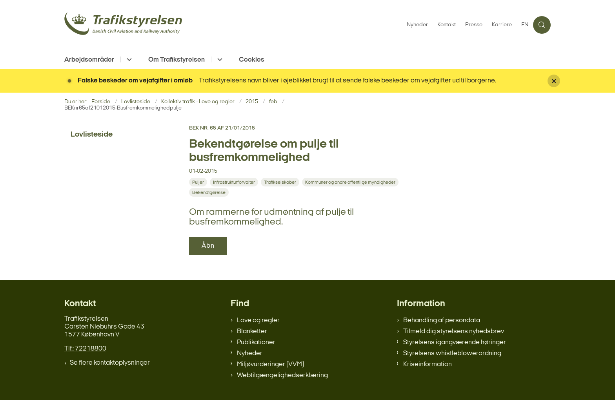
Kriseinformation (427, 364)
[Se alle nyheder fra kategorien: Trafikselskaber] (281, 182)
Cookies (251, 60)
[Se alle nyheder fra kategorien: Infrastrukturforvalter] (235, 182)
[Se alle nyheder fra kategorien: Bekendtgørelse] (209, 192)
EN (524, 25)
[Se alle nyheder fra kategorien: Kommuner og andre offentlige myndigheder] (351, 182)
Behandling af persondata (441, 320)
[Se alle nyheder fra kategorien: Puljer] (199, 182)
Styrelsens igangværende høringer (454, 342)
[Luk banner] (578, 81)
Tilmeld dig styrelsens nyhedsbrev (453, 331)
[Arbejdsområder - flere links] (128, 59)
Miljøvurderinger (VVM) (270, 364)
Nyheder (249, 353)
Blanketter (252, 331)
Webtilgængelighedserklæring (282, 375)
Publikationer (256, 342)
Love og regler (258, 320)
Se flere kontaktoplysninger (110, 363)
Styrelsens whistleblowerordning (452, 353)
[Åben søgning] (542, 25)
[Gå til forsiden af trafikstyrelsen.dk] (233, 25)
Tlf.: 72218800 (85, 348)
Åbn (208, 246)
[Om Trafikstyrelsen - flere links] (218, 59)
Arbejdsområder (89, 60)
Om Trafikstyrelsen (176, 60)
